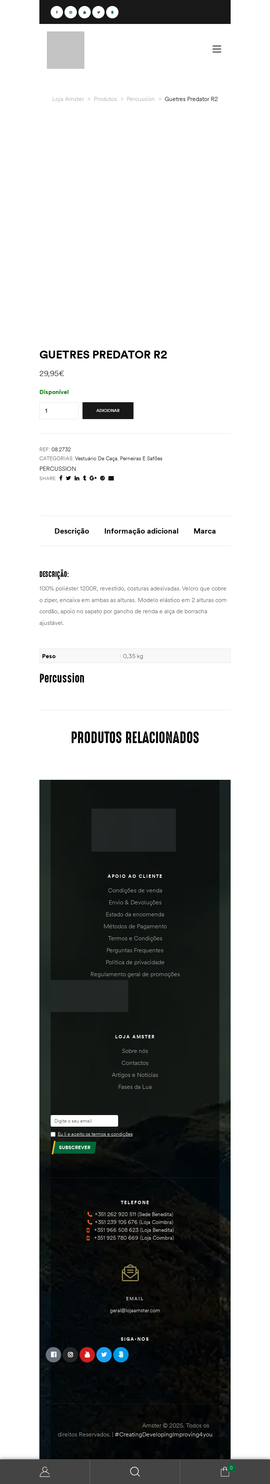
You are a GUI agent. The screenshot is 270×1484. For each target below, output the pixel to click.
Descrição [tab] (71, 530)
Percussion (57, 468)
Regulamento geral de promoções (135, 974)
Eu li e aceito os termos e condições (95, 1134)
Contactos (135, 1062)
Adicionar (108, 410)
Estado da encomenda (135, 914)
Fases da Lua (135, 1086)
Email (135, 1298)
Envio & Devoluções (135, 902)
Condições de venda (135, 890)
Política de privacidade (135, 962)
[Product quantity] (46, 410)
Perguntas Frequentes (135, 950)
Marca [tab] (205, 530)
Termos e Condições (135, 938)
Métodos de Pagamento (135, 926)
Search (135, 1472)
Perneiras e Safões (141, 458)
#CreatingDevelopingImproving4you (164, 1434)
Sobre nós (135, 1050)
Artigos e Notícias (135, 1074)
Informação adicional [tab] (141, 530)
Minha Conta (45, 1472)
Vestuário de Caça (96, 458)
